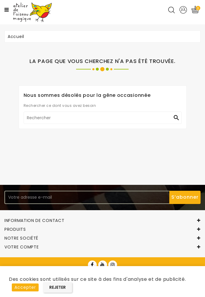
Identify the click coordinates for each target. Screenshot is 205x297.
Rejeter (57, 287)
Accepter (25, 287)
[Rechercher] (103, 118)
